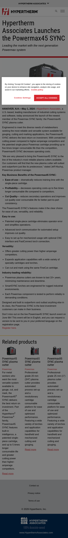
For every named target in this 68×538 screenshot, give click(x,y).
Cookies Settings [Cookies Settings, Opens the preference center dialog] (22, 98)
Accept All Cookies (46, 98)
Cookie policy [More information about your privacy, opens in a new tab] (37, 90)
